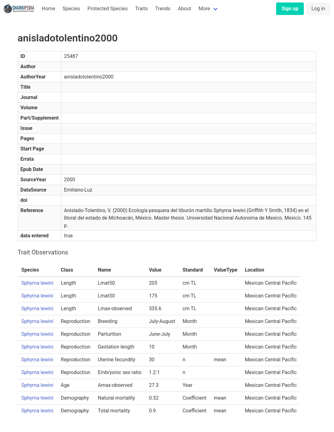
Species (71, 9)
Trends (162, 9)
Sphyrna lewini (37, 283)
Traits (141, 9)
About (184, 9)
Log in (318, 9)
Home (48, 9)
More (204, 9)
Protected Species (107, 9)
